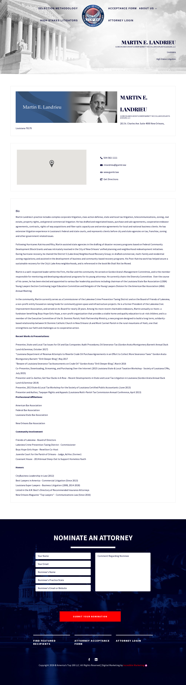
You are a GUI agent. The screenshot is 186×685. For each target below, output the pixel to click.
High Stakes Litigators (59, 20)
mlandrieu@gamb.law (115, 164)
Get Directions (111, 179)
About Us (146, 8)
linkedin (96, 660)
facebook (89, 660)
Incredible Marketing (133, 665)
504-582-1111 (110, 157)
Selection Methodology (58, 8)
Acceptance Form (122, 8)
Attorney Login (120, 20)
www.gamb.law (111, 172)
